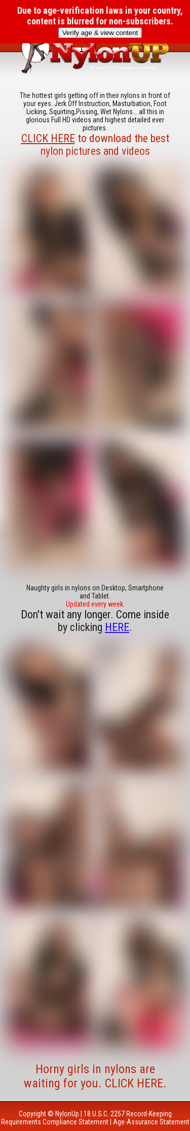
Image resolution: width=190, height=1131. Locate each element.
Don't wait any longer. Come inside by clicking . (95, 621)
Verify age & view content (100, 33)
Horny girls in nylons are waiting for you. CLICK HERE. (95, 1076)
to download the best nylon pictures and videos (95, 144)
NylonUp (67, 1114)
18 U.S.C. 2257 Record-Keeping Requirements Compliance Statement (86, 1118)
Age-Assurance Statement (151, 1122)
